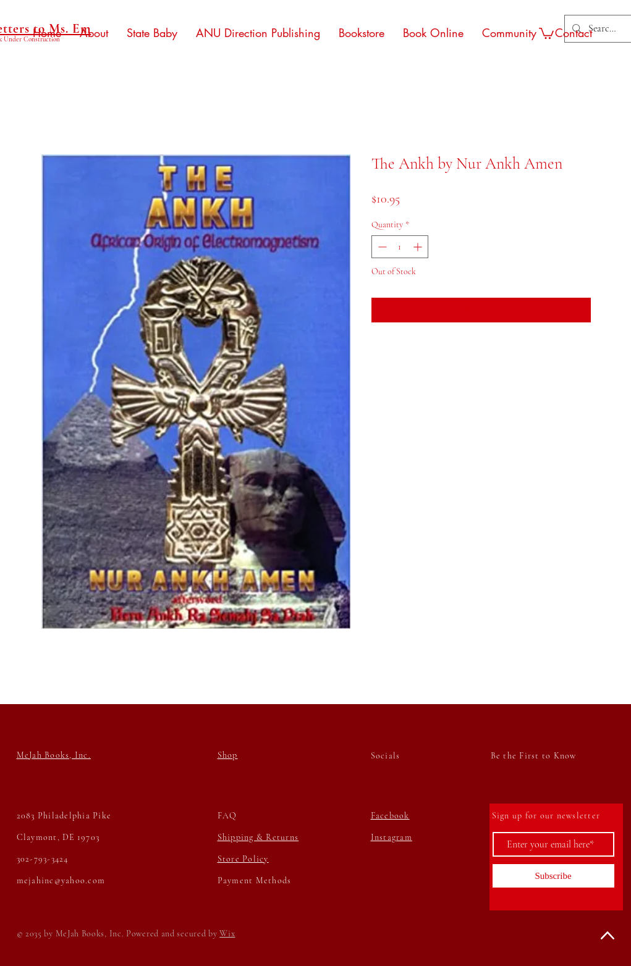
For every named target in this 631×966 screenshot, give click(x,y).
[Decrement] (381, 247)
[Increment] (418, 247)
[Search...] (602, 28)
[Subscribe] (553, 875)
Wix (227, 933)
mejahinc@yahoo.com (61, 880)
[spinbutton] (400, 247)
